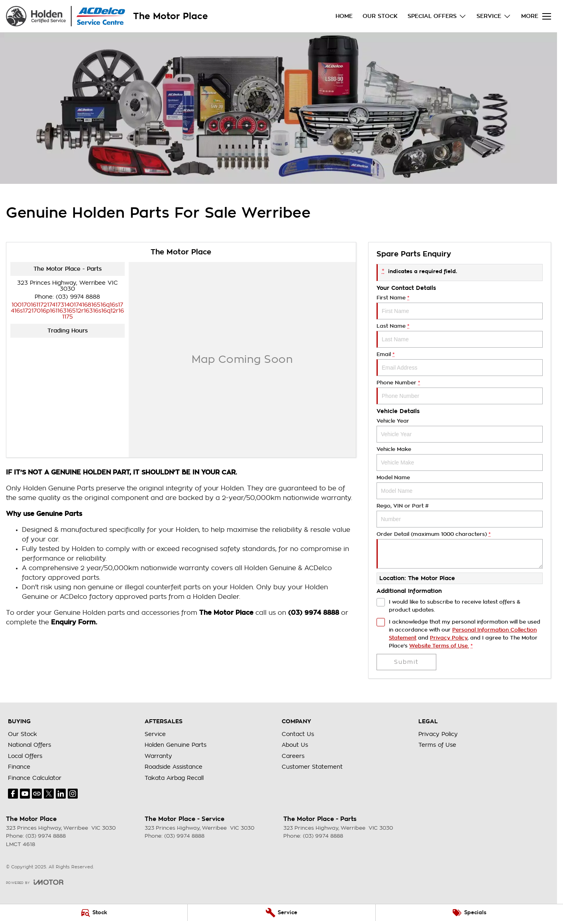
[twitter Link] (49, 794)
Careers (293, 756)
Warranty (158, 756)
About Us (295, 745)
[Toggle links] (34, 882)
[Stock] (93, 912)
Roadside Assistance (173, 766)
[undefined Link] (37, 794)
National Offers (29, 745)
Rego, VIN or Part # (460, 515)
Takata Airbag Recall (174, 778)
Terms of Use (437, 745)
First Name (460, 307)
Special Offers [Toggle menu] (437, 16)
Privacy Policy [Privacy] (448, 637)
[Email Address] (67, 310)
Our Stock (380, 16)
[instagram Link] (73, 794)
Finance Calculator (34, 778)
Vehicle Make (460, 459)
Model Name (460, 487)
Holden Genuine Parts (175, 745)
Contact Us (298, 734)
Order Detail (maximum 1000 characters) (460, 550)
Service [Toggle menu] (494, 16)
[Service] (281, 912)
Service (155, 734)
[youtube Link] (25, 794)
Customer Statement (312, 766)
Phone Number (460, 392)
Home (344, 16)
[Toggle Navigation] (536, 16)
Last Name (460, 335)
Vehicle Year (460, 430)
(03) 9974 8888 (78, 296)
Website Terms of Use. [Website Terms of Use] (439, 645)
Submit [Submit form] (406, 662)
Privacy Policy (438, 734)
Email (460, 364)
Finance (19, 766)
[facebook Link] (13, 794)
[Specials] (469, 912)
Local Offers (25, 756)
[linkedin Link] (61, 794)
